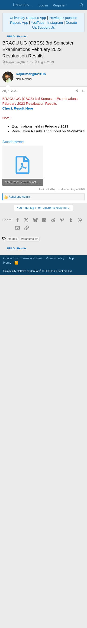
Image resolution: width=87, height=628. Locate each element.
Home (7, 613)
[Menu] (6, 5)
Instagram (55, 22)
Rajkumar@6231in (18, 62)
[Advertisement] (43, 110)
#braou (12, 503)
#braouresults (29, 503)
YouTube (38, 22)
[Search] (81, 5)
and (19, 372)
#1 (83, 177)
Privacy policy (55, 608)
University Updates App (28, 18)
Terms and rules (31, 608)
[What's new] (72, 5)
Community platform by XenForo (37, 621)
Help (71, 608)
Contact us (10, 608)
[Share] (77, 177)
